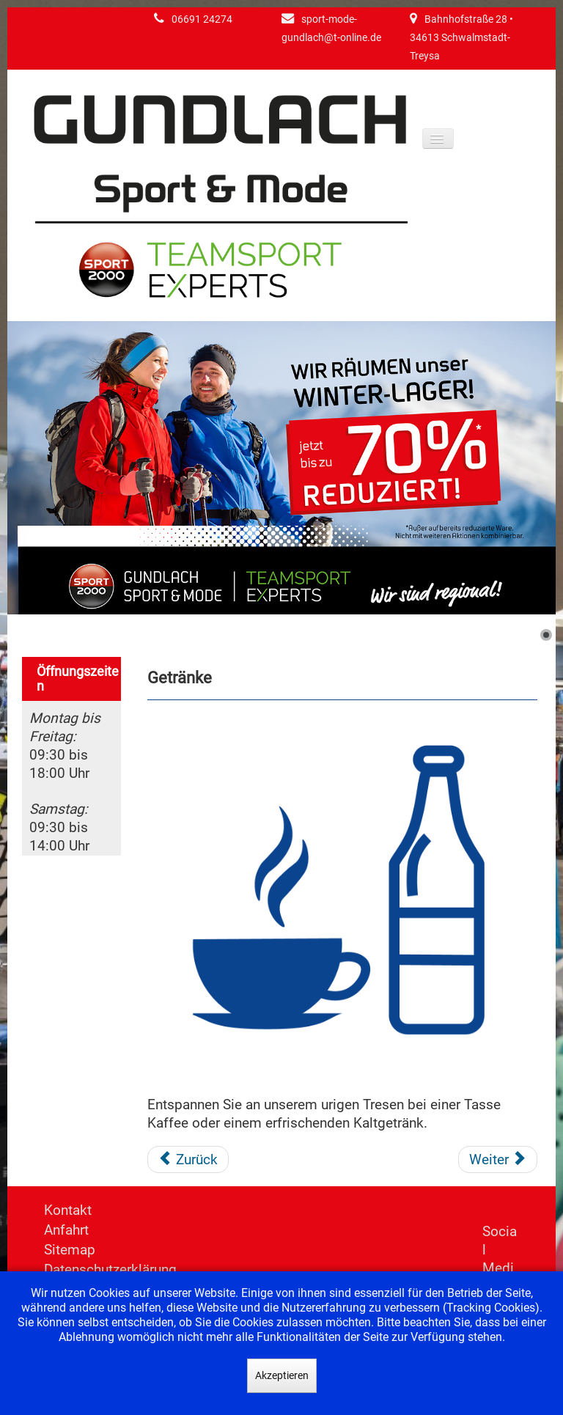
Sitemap (69, 1249)
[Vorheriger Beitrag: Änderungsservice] (188, 1160)
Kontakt (68, 1210)
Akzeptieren (282, 1375)
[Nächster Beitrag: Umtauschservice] (497, 1160)
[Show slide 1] (546, 635)
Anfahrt (66, 1229)
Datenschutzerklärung (110, 1269)
